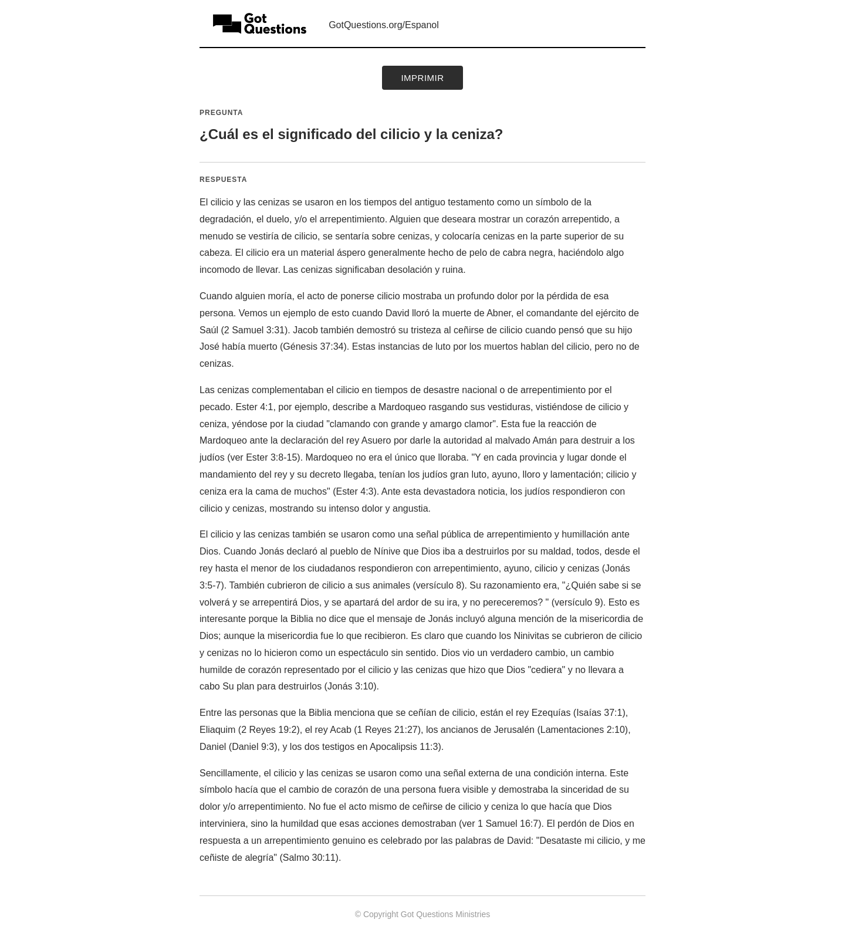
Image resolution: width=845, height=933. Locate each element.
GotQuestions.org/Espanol (384, 25)
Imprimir (422, 78)
